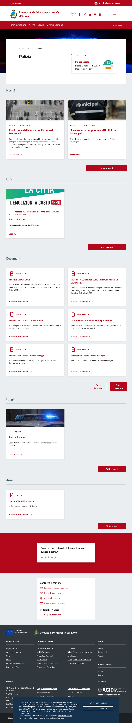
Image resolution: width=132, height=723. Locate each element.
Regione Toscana (15, 3)
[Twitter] (83, 14)
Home (21, 48)
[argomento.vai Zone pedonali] (21, 214)
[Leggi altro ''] (15, 234)
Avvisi (100, 655)
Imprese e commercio (76, 663)
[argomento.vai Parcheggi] (45, 212)
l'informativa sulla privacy (54, 717)
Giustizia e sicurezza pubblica (47, 663)
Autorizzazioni (42, 659)
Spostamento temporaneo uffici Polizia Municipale (93, 131)
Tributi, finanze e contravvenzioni (80, 652)
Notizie (100, 648)
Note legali (71, 696)
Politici (8, 659)
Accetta (97, 709)
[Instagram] (98, 14)
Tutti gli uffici (107, 247)
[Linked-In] (88, 14)
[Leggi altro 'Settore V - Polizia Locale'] (20, 515)
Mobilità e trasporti (44, 652)
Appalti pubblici (73, 655)
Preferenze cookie (65, 715)
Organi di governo (12, 648)
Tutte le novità (106, 168)
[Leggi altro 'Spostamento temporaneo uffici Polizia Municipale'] (76, 155)
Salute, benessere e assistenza (79, 659)
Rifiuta (98, 703)
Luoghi (100, 671)
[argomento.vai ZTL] (10, 214)
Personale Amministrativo (16, 663)
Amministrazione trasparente (79, 688)
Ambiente (71, 648)
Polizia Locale (82, 62)
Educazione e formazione (46, 667)
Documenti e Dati (12, 667)
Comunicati (102, 652)
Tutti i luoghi (112, 468)
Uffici (8, 655)
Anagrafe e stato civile (45, 655)
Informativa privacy (75, 692)
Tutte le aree (111, 526)
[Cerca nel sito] (120, 14)
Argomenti (30, 48)
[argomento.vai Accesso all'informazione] (27, 212)
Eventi (100, 674)
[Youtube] (93, 14)
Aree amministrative (14, 652)
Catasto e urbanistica (45, 648)
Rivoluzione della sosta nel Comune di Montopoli (31, 131)
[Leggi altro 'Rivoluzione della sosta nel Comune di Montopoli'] (15, 155)
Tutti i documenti (118, 387)
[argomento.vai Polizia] (56, 212)
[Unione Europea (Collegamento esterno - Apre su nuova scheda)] (17, 632)
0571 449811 (14, 694)
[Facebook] (78, 14)
